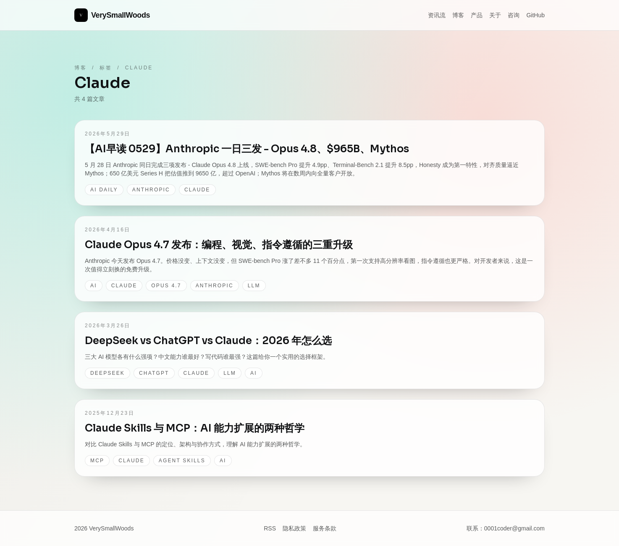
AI (93, 286)
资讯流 (437, 15)
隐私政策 (294, 528)
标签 (106, 68)
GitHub (535, 15)
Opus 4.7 (166, 286)
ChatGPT (154, 373)
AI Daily (104, 190)
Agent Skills (182, 461)
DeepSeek (107, 373)
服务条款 (324, 528)
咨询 (513, 15)
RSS (270, 528)
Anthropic (151, 190)
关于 (495, 15)
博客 (458, 15)
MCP (97, 461)
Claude (197, 190)
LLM (254, 286)
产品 (477, 15)
